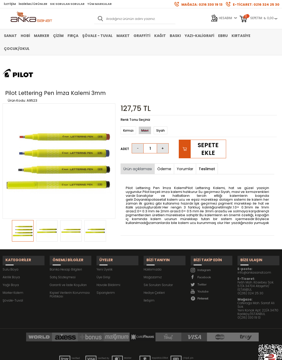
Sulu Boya (10, 239)
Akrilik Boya (11, 247)
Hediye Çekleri (154, 262)
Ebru (223, 35)
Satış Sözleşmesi (63, 247)
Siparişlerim (106, 262)
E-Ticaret (125, 353)
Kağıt (160, 35)
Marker (41, 35)
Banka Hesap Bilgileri (66, 239)
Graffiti (141, 35)
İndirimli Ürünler (33, 4)
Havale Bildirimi (108, 254)
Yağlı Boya (11, 254)
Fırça (73, 35)
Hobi (25, 35)
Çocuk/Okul (16, 48)
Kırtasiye (241, 35)
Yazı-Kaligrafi (199, 35)
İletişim (10, 4)
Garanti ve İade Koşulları (68, 254)
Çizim (58, 35)
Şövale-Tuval (13, 270)
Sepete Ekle (208, 123)
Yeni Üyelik (105, 239)
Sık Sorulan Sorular (67, 4)
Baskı (175, 35)
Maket (123, 35)
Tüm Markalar (99, 4)
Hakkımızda (152, 239)
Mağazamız (153, 247)
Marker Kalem (13, 262)
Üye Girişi (103, 247)
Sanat (10, 35)
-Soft (112, 353)
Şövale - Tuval (97, 35)
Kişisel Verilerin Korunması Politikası (70, 264)
